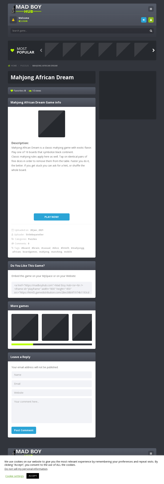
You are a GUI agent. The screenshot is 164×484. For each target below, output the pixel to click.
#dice (55, 248)
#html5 (65, 248)
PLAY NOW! (52, 217)
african (16, 251)
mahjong (44, 251)
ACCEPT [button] (33, 475)
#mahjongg (77, 248)
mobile (68, 251)
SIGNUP (151, 20)
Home (14, 65)
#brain (35, 248)
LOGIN (143, 20)
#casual (45, 248)
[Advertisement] (52, 194)
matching (56, 251)
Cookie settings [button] (14, 476)
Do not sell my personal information (25, 469)
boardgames (30, 251)
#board (25, 248)
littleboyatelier (35, 234)
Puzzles (24, 65)
